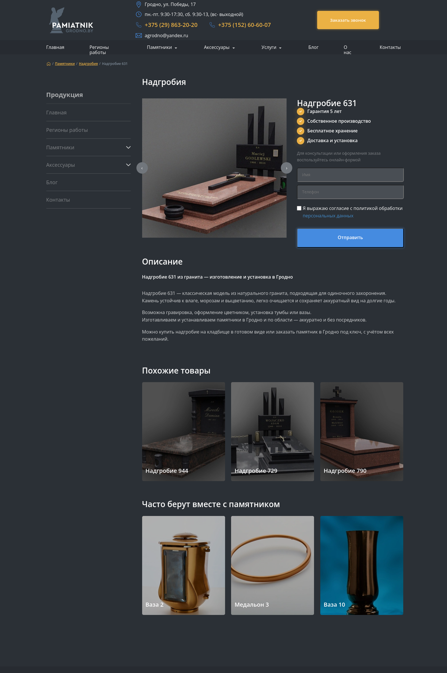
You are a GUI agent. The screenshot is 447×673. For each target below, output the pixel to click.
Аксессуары (216, 47)
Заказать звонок (348, 20)
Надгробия (88, 63)
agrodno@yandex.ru (166, 35)
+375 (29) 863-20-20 (171, 25)
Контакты (390, 47)
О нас (347, 50)
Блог (313, 47)
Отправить (350, 237)
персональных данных (328, 216)
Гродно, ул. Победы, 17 (170, 4)
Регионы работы (99, 50)
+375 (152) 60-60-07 (244, 25)
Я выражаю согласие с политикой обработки (352, 212)
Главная (55, 47)
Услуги (269, 47)
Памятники (159, 47)
